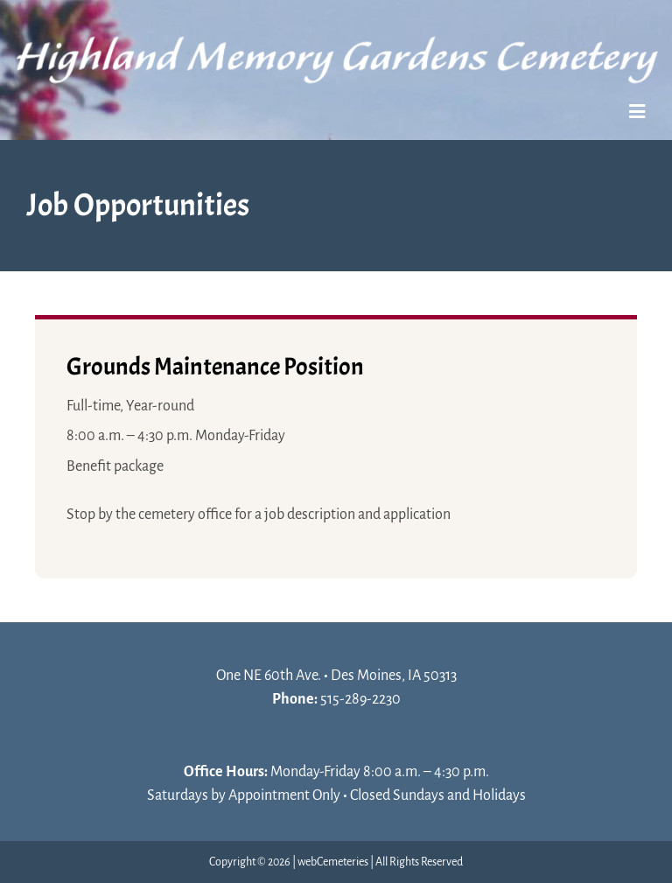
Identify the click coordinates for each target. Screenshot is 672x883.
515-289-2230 (360, 699)
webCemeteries (333, 862)
